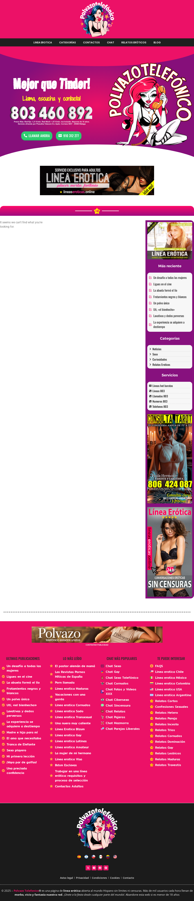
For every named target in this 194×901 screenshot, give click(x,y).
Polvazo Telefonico (26, 890)
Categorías (67, 42)
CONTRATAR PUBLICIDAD (97, 645)
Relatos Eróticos (133, 42)
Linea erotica (42, 42)
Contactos (91, 42)
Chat (110, 42)
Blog (157, 42)
